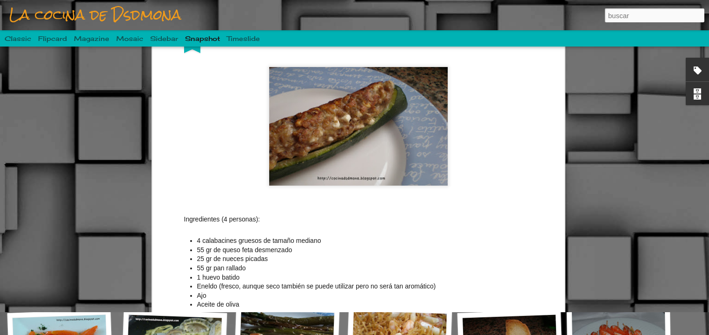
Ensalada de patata (401, 292)
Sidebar (164, 38)
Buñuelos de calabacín (517, 287)
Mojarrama (62, 291)
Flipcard (52, 38)
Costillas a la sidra (289, 286)
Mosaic (129, 38)
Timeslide (243, 38)
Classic (18, 38)
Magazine (91, 38)
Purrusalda (620, 286)
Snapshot (202, 38)
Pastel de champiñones (183, 288)
